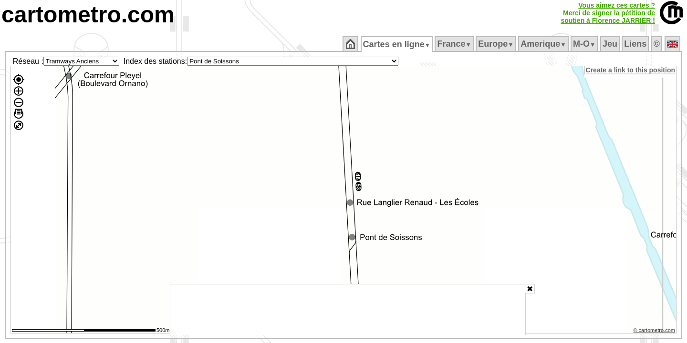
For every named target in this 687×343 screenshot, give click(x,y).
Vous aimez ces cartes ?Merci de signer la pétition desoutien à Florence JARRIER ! (608, 12)
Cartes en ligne (397, 44)
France (455, 44)
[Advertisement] (347, 309)
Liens (636, 44)
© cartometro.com (655, 331)
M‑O (585, 44)
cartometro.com (88, 14)
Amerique (544, 44)
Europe (496, 44)
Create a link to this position (631, 70)
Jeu (610, 44)
